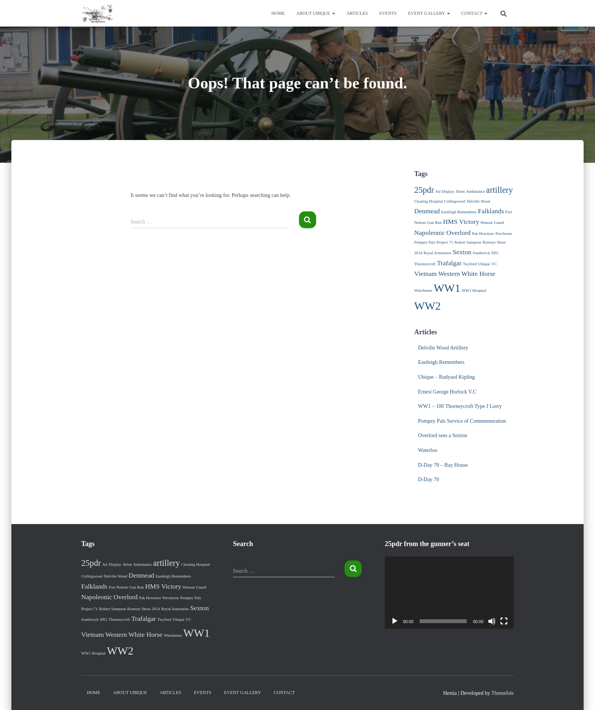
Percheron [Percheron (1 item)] (503, 233)
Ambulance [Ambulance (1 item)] (475, 191)
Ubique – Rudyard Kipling (446, 377)
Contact (474, 13)
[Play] (394, 621)
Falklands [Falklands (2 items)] (491, 211)
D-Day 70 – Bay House (443, 465)
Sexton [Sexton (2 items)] (462, 252)
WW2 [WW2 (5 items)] (427, 306)
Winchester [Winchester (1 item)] (423, 290)
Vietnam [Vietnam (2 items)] (425, 273)
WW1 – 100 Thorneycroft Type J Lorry (460, 406)
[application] (449, 592)
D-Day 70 (428, 479)
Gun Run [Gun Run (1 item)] (434, 222)
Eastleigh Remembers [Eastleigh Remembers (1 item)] (459, 212)
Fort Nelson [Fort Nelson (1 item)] (118, 587)
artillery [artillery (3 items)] (499, 190)
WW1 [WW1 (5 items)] (447, 288)
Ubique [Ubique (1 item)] (484, 264)
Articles (357, 13)
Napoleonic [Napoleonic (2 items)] (429, 232)
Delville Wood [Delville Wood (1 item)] (478, 201)
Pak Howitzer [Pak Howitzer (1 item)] (483, 233)
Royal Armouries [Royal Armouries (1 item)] (437, 253)
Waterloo (428, 450)
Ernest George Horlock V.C (447, 392)
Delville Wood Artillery (443, 348)
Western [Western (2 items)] (449, 273)
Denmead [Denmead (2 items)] (427, 211)
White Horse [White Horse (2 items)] (478, 273)
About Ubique (315, 13)
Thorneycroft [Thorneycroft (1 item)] (425, 264)
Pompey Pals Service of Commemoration (462, 421)
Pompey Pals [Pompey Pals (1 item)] (424, 242)
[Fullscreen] (504, 621)
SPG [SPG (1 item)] (495, 253)
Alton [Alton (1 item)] (460, 191)
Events (388, 13)
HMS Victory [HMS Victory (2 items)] (461, 221)
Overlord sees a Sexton (442, 435)
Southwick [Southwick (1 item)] (481, 253)
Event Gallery (429, 13)
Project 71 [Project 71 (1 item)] (444, 242)
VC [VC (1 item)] (494, 264)
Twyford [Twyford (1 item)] (470, 264)
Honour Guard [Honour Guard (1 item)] (492, 222)
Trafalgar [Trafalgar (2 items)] (449, 263)
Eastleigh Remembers (441, 362)
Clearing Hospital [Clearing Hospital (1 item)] (428, 201)
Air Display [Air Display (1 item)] (444, 191)
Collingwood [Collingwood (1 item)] (454, 201)
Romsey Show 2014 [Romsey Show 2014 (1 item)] (143, 609)
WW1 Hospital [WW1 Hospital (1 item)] (474, 290)
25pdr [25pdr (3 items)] (424, 190)
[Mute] (492, 621)
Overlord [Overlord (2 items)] (458, 232)
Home (278, 13)
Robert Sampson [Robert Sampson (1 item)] (467, 242)
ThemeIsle (502, 693)
